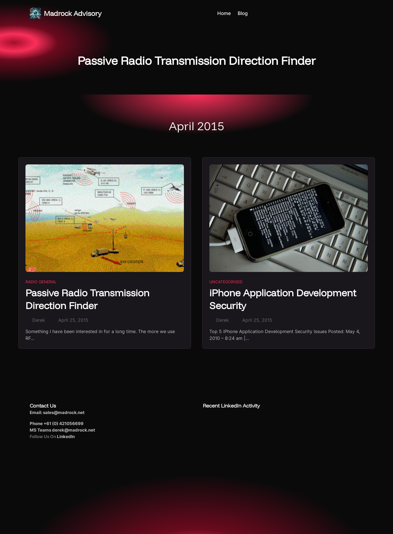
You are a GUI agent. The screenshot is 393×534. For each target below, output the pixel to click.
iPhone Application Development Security (282, 299)
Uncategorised (225, 281)
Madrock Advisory (73, 13)
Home (224, 13)
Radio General (41, 281)
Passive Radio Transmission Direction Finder (87, 299)
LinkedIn (66, 436)
